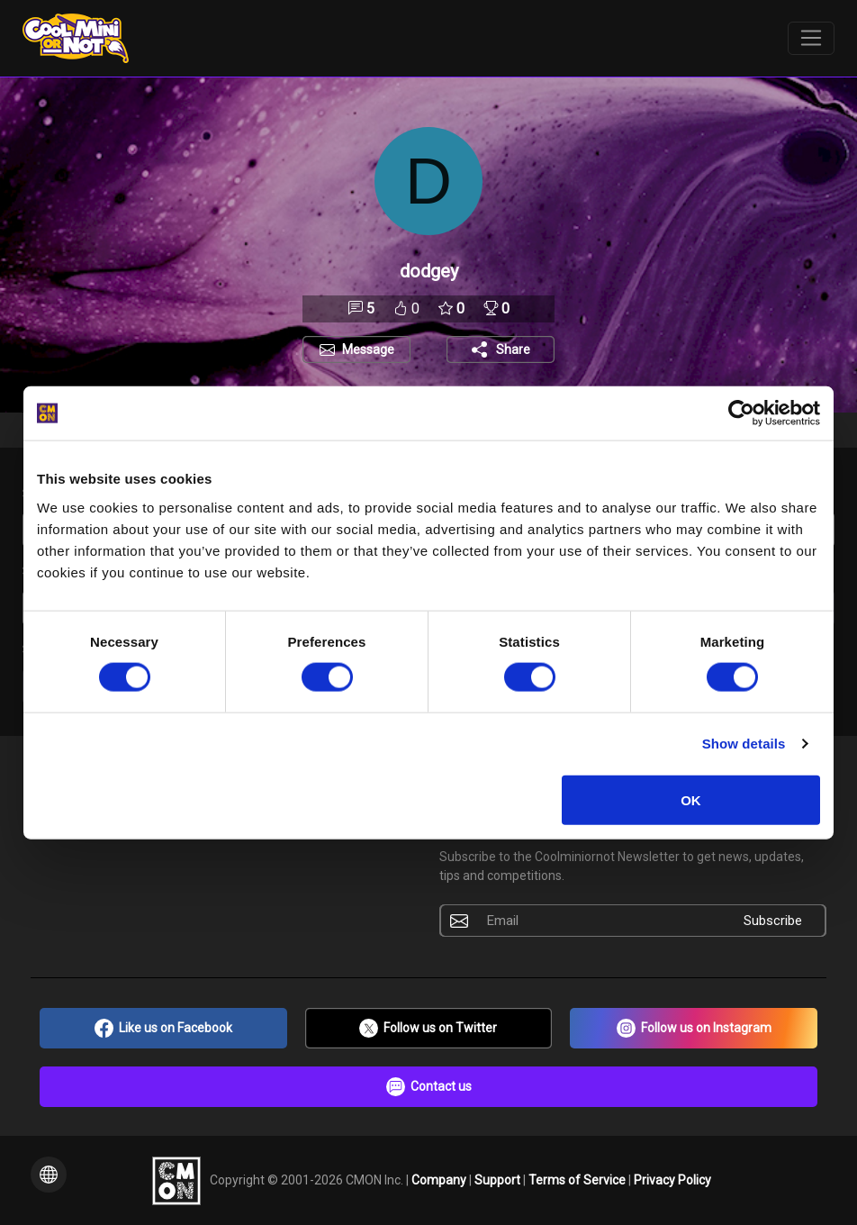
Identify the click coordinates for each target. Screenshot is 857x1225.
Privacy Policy (672, 1179)
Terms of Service (578, 1179)
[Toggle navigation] (811, 39)
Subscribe (773, 920)
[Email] (598, 920)
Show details (744, 743)
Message (368, 349)
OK (691, 799)
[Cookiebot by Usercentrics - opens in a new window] (741, 413)
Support (498, 1179)
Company (440, 1179)
